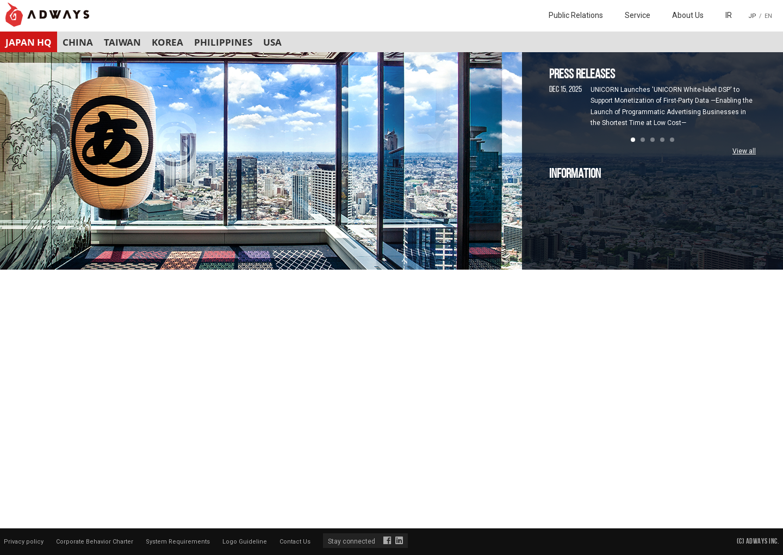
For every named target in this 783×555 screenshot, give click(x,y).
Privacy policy (24, 541)
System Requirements (178, 541)
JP (752, 16)
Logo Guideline (244, 541)
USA (272, 42)
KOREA (167, 42)
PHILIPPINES (223, 42)
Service (637, 15)
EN (768, 16)
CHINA (78, 42)
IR (728, 15)
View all (744, 151)
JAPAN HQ (28, 42)
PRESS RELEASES (582, 75)
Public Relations (576, 15)
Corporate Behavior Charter (94, 541)
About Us (688, 15)
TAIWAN (122, 42)
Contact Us (294, 541)
